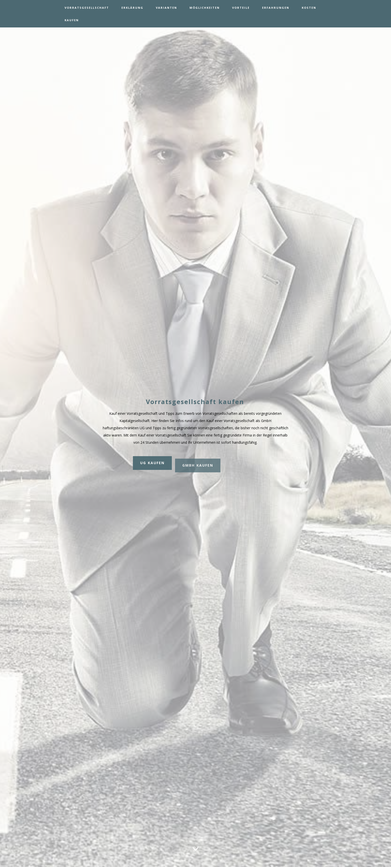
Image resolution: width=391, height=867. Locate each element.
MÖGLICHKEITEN (205, 7)
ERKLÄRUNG (132, 7)
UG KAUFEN (152, 465)
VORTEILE (241, 7)
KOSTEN (309, 7)
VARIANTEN (166, 7)
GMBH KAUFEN (197, 472)
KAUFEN (72, 20)
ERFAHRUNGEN (275, 7)
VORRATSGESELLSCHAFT (87, 7)
